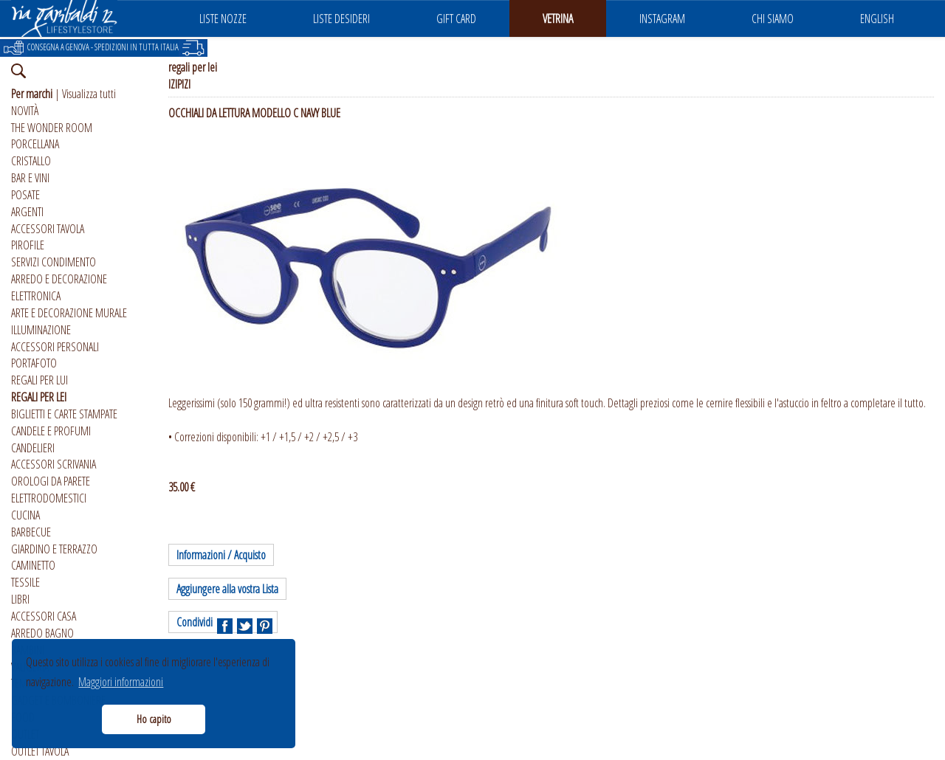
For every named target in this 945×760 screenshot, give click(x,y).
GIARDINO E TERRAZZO (54, 549)
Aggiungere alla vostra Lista (227, 589)
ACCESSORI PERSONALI (55, 347)
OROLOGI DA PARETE (50, 481)
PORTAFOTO (34, 363)
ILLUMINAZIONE (41, 330)
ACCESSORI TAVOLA (47, 229)
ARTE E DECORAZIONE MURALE (69, 313)
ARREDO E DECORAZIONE (59, 279)
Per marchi (31, 94)
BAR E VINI (30, 178)
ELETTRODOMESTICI (48, 498)
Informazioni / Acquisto (221, 555)
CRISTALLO (31, 161)
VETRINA (558, 18)
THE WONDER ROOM (51, 128)
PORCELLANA (35, 144)
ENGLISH (877, 18)
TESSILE (25, 582)
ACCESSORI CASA (43, 616)
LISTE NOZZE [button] (223, 18)
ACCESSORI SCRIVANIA (53, 464)
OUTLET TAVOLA (40, 751)
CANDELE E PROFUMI (51, 431)
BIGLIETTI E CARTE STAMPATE (64, 414)
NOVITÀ (24, 111)
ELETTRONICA (36, 296)
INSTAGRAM (662, 18)
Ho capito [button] (154, 719)
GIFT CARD (456, 18)
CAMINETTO (33, 565)
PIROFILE (27, 245)
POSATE (25, 195)
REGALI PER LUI (39, 380)
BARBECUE (31, 532)
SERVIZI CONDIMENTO (53, 262)
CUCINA (25, 515)
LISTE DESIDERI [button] (341, 18)
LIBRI (20, 599)
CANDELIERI (33, 448)
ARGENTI (27, 212)
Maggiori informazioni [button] (120, 682)
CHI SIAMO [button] (773, 18)
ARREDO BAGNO (42, 633)
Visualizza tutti (89, 94)
